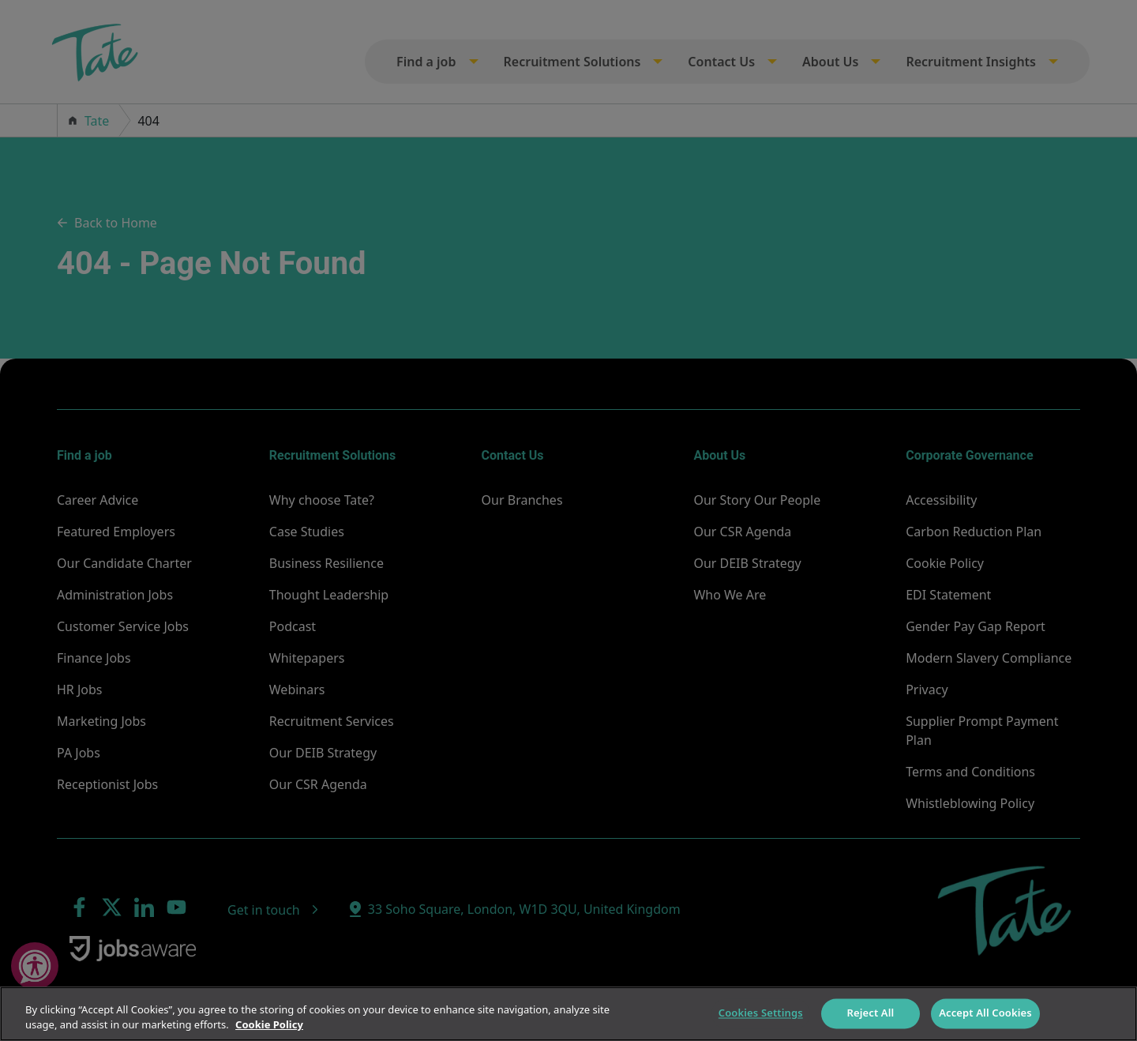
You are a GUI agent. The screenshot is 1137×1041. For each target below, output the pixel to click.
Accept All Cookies (985, 1013)
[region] (568, 1014)
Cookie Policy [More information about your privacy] (269, 1024)
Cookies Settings (761, 1013)
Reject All (871, 1013)
